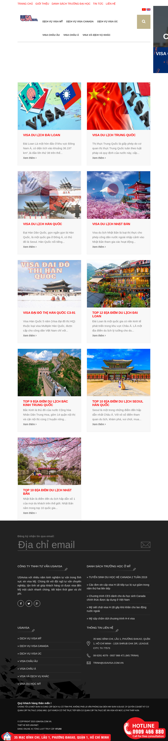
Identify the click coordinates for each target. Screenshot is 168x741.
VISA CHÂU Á (71, 35)
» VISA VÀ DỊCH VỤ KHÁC (33, 676)
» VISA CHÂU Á (27, 668)
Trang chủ (25, 3)
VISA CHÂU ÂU (51, 35)
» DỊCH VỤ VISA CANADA (33, 646)
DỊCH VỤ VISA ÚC (107, 21)
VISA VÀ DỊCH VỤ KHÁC (96, 35)
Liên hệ (111, 3)
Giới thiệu (42, 3)
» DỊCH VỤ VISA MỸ (29, 638)
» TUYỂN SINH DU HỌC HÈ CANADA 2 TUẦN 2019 (117, 577)
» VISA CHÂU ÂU (28, 661)
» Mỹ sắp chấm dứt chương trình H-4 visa (111, 618)
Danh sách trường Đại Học (71, 3)
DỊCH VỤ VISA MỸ (52, 21)
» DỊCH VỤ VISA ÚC (29, 653)
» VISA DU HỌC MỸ (29, 683)
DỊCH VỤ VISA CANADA (80, 21)
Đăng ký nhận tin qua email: (36, 536)
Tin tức (98, 3)
